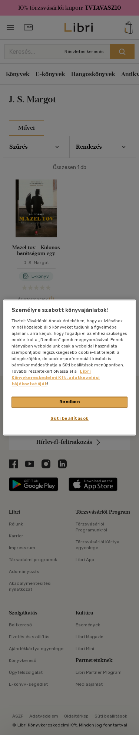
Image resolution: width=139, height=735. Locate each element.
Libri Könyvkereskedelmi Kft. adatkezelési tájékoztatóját (55, 378)
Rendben (69, 402)
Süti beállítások (69, 418)
